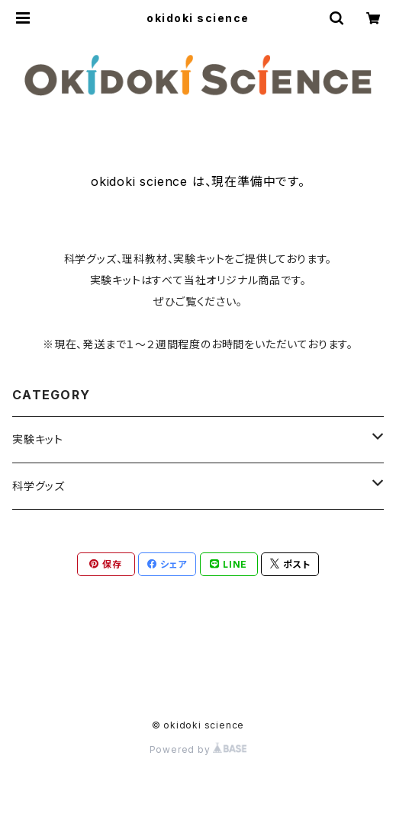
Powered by (198, 749)
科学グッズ (38, 485)
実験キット (37, 439)
